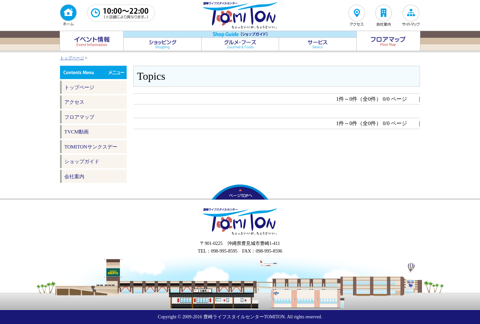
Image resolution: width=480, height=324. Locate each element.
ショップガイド (81, 161)
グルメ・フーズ (240, 44)
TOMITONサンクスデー (90, 146)
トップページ (72, 58)
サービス (317, 44)
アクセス (74, 102)
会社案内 (74, 176)
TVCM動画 (76, 131)
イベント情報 (91, 41)
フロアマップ (388, 41)
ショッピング (162, 44)
